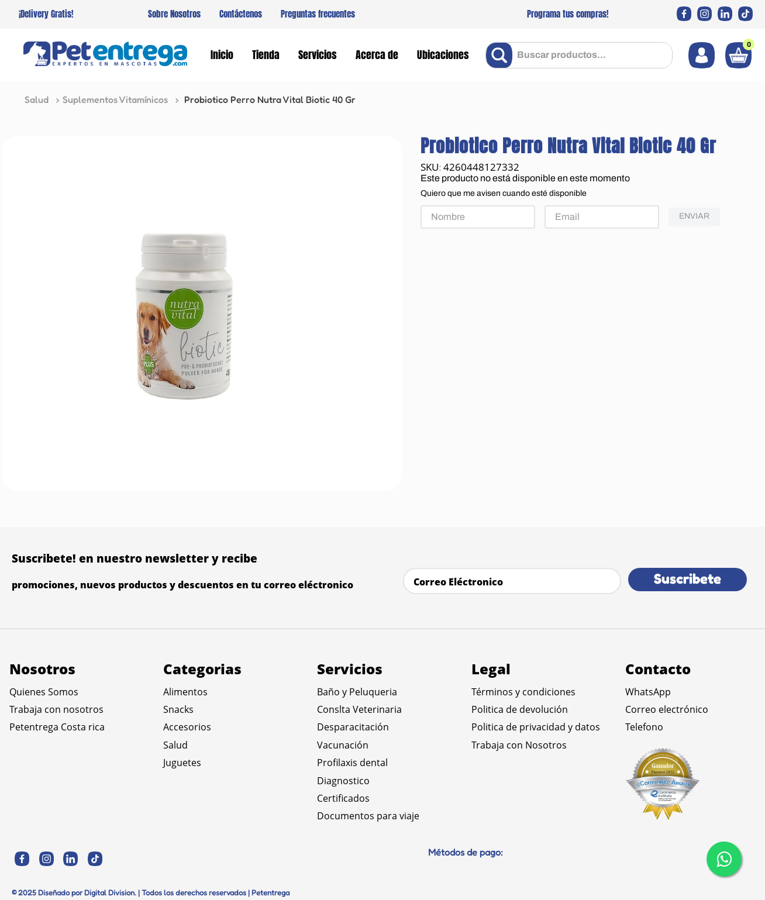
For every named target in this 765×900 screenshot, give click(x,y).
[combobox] (579, 55)
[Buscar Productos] (501, 55)
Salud (37, 99)
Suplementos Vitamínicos (115, 99)
